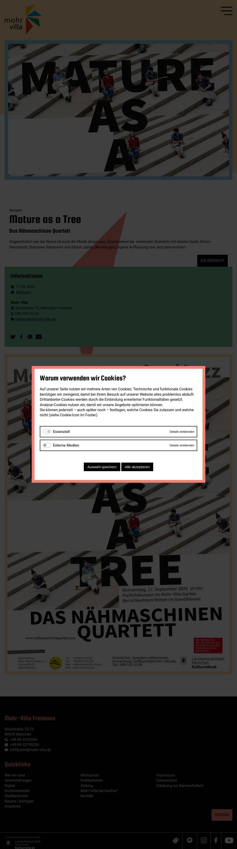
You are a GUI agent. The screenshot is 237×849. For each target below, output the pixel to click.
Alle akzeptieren (137, 467)
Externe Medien (66, 445)
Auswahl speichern (102, 467)
